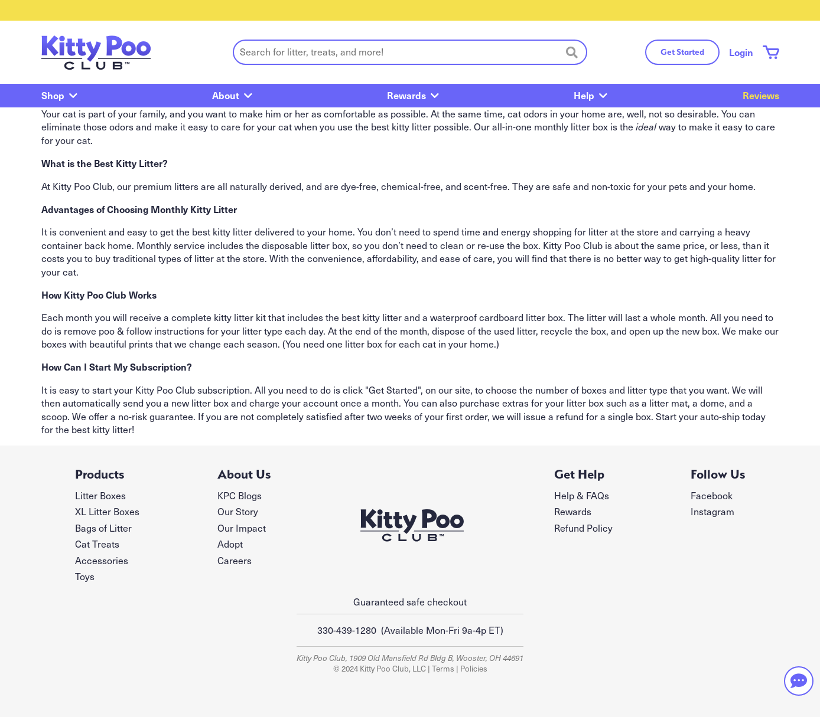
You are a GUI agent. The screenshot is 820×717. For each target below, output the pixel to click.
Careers (234, 560)
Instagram (712, 511)
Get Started (682, 52)
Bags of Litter (103, 528)
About (225, 95)
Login (741, 51)
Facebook (712, 495)
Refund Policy (583, 528)
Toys (85, 576)
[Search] (572, 52)
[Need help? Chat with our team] (799, 681)
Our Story (237, 511)
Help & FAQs (581, 495)
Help (584, 95)
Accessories (101, 560)
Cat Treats (97, 544)
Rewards (406, 95)
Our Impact (241, 528)
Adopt (230, 544)
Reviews (761, 95)
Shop (52, 95)
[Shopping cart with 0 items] (771, 52)
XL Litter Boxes (107, 511)
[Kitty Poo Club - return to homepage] (96, 52)
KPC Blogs (239, 495)
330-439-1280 (346, 630)
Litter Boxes (100, 495)
